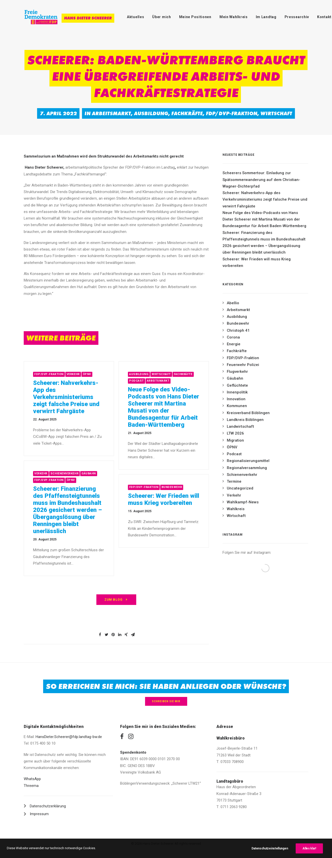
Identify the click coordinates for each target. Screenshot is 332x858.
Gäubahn (235, 378)
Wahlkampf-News (243, 502)
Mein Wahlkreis (233, 17)
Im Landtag (266, 17)
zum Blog (116, 599)
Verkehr (95, 374)
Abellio (233, 303)
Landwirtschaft (240, 426)
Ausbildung (151, 113)
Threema (31, 785)
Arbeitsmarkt (111, 113)
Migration (235, 440)
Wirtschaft (276, 113)
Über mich (161, 17)
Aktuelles (135, 17)
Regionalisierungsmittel (248, 460)
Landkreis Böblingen (245, 419)
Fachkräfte (187, 113)
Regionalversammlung (247, 468)
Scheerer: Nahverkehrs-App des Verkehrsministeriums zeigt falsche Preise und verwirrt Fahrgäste (89, 397)
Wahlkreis (235, 509)
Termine (234, 481)
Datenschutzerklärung (48, 806)
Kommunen (237, 406)
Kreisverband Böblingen (248, 413)
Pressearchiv (297, 17)
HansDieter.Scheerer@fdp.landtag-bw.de (69, 736)
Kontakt (324, 17)
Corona (233, 337)
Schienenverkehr (242, 474)
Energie (233, 344)
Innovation (236, 399)
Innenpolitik (237, 392)
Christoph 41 (238, 330)
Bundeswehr (238, 323)
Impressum (39, 814)
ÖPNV (109, 374)
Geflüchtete (237, 385)
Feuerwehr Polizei (243, 364)
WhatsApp (32, 779)
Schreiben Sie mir (166, 701)
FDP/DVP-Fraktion (231, 113)
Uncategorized (240, 488)
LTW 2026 (235, 433)
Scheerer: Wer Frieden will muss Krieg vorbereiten (257, 262)
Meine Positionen (195, 17)
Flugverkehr (237, 371)
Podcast (234, 454)
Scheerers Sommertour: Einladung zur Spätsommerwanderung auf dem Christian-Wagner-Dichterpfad (261, 180)
